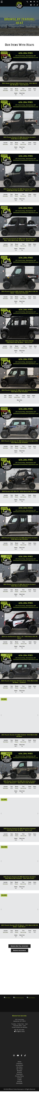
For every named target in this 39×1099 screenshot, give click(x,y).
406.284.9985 (19, 1037)
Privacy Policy (19, 1084)
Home (19, 1069)
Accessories (19, 1073)
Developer (19, 1091)
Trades (19, 1087)
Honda (16, 90)
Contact (19, 1085)
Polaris (16, 144)
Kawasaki (16, 348)
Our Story (19, 1075)
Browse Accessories (19, 950)
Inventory (19, 1071)
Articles (19, 1080)
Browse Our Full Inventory (19, 946)
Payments (19, 1082)
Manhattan (5, 90)
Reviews (19, 1078)
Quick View (22, 93)
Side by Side (23, 90)
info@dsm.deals (19, 1039)
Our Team (20, 1076)
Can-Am (17, 643)
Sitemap (19, 1089)
